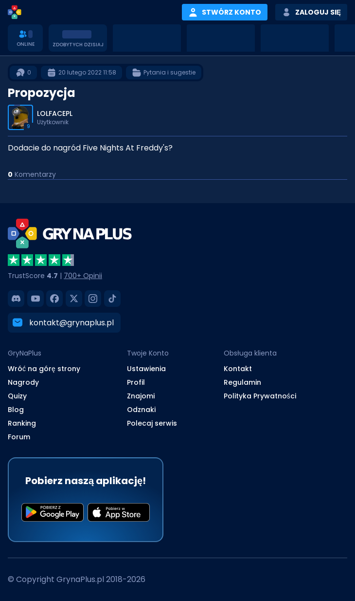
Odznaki (141, 409)
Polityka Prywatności (260, 396)
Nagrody (23, 382)
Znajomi (141, 396)
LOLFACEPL (54, 113)
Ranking (22, 423)
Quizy (17, 396)
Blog (16, 409)
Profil (136, 382)
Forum (19, 437)
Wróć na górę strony (44, 369)
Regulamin (242, 382)
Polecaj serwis (152, 423)
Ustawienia (146, 369)
